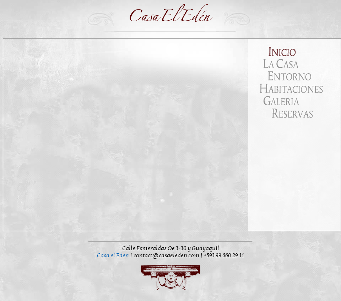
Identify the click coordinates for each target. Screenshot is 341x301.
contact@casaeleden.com (167, 255)
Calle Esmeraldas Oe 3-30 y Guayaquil (170, 248)
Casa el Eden (113, 255)
